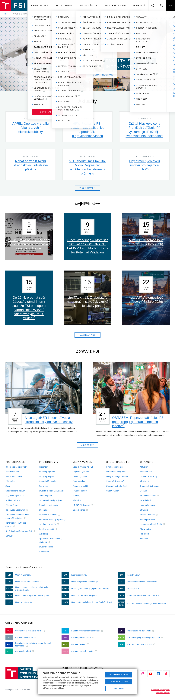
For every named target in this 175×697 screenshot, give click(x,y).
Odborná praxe (45, 495)
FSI (5, 14)
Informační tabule (147, 505)
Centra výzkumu (80, 481)
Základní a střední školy (117, 486)
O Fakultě (139, 5)
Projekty (76, 495)
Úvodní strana (21, 14)
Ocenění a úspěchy (148, 476)
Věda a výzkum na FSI (83, 467)
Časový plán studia (47, 481)
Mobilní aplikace (12, 500)
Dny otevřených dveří (14, 495)
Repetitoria (44, 551)
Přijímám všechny (119, 675)
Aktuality (144, 467)
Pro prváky (44, 486)
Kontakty (9, 536)
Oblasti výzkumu (80, 476)
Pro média (144, 534)
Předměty (43, 467)
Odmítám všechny (119, 681)
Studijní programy (47, 472)
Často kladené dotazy (15, 491)
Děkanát (143, 491)
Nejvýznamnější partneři (117, 476)
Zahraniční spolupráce (116, 481)
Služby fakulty (112, 491)
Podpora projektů (80, 486)
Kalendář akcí (146, 472)
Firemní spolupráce (114, 467)
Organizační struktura (149, 486)
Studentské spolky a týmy (50, 500)
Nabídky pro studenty (48, 505)
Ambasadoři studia (13, 476)
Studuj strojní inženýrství (16, 467)
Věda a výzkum (88, 5)
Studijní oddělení (46, 547)
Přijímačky (10, 481)
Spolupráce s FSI (115, 5)
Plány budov (145, 529)
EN (170, 5)
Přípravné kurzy (12, 505)
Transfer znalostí (80, 491)
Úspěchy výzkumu (81, 472)
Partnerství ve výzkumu (116, 472)
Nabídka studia (12, 472)
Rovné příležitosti (147, 519)
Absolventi (144, 481)
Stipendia (43, 510)
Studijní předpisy (46, 476)
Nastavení (119, 688)
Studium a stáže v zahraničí (51, 491)
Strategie (144, 510)
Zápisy (8, 486)
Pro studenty (64, 5)
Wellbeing (43, 534)
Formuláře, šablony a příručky (52, 519)
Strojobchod (145, 500)
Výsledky (77, 500)
